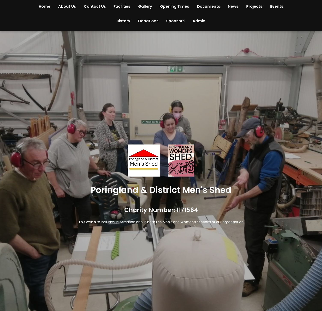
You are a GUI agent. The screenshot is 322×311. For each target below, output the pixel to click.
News (233, 6)
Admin (199, 21)
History (123, 21)
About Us (67, 6)
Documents (208, 6)
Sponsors (175, 21)
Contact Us (95, 6)
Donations (148, 21)
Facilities (122, 6)
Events (276, 6)
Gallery (145, 6)
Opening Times (174, 6)
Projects (254, 6)
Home (44, 6)
